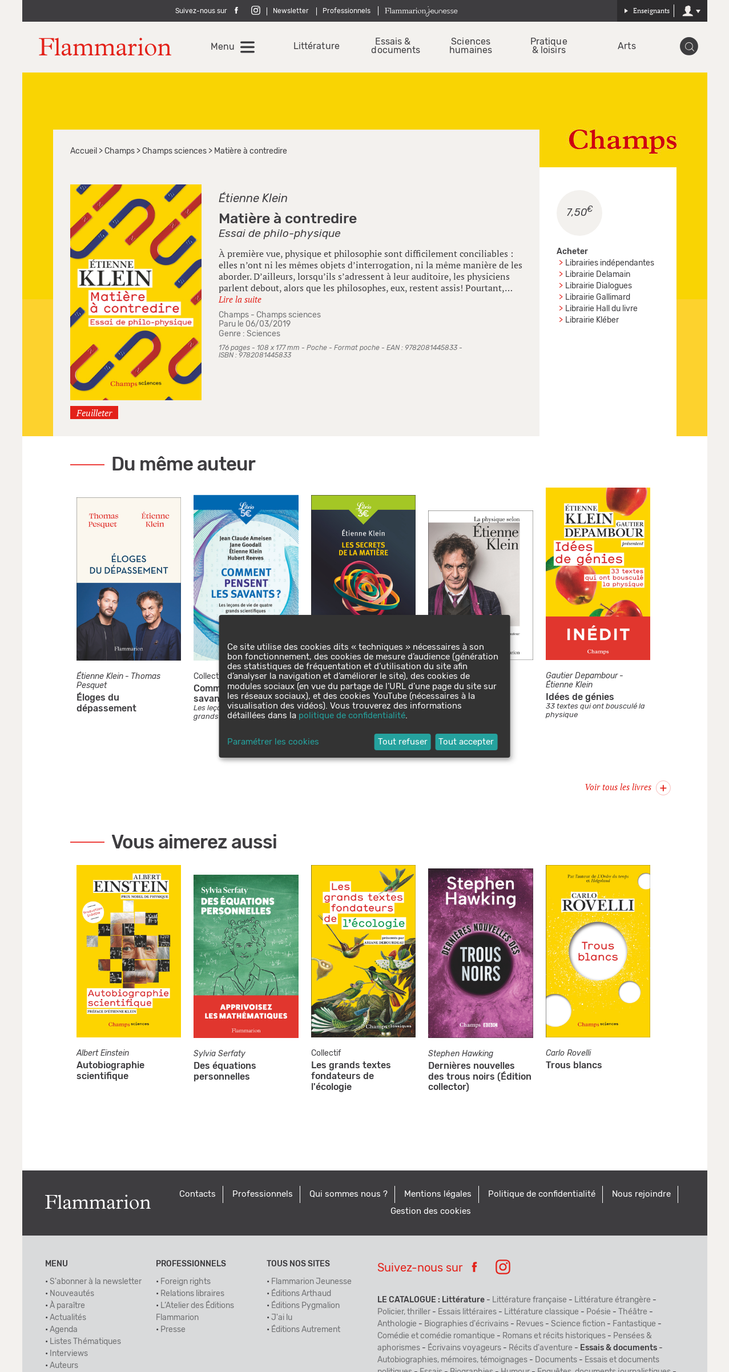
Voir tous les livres (628, 789)
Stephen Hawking (460, 1056)
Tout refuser (403, 742)
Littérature (316, 47)
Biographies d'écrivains (466, 1326)
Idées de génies (580, 700)
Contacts (197, 1196)
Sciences (263, 336)
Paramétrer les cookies (273, 742)
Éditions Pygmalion (305, 1308)
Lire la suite (240, 301)
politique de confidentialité (352, 715)
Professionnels (346, 10)
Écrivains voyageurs (464, 1350)
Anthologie (397, 1326)
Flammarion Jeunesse (311, 1284)
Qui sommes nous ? (348, 1196)
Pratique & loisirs (548, 47)
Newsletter (291, 10)
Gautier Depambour (582, 679)
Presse (173, 1332)
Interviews (69, 1356)
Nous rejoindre (641, 1196)
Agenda (64, 1332)
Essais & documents (393, 47)
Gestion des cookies (430, 1213)
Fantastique (634, 1326)
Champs (119, 154)
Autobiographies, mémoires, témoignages (452, 1362)
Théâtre (632, 1314)
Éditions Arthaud (301, 1296)
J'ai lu (281, 1320)
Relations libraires (192, 1296)
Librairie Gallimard (597, 300)
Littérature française (529, 1302)
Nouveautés (72, 1296)
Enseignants (647, 10)
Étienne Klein (253, 201)
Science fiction (578, 1326)
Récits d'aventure (541, 1350)
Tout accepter (466, 742)
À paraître (67, 1308)
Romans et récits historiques (554, 1338)
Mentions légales (438, 1196)
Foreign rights (185, 1284)
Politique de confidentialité (541, 1196)
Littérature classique (541, 1314)
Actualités (68, 1320)
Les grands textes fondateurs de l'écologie (351, 1079)
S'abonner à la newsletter (96, 1284)
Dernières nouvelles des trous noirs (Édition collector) (479, 1079)
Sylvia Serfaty (219, 1056)
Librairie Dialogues (598, 288)
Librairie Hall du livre (601, 311)
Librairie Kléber (592, 323)
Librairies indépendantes (609, 265)
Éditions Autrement (305, 1332)
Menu (224, 48)
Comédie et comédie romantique (436, 1338)
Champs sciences (174, 154)
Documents (556, 1362)
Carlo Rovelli (568, 1056)
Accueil (83, 154)
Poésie (598, 1314)
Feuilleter (94, 415)
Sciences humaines (471, 47)
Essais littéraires (467, 1314)
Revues (529, 1326)
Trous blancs (574, 1068)
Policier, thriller (403, 1314)
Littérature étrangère (612, 1302)
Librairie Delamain (597, 277)
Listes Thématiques (85, 1344)
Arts (626, 47)
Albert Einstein (102, 1056)
